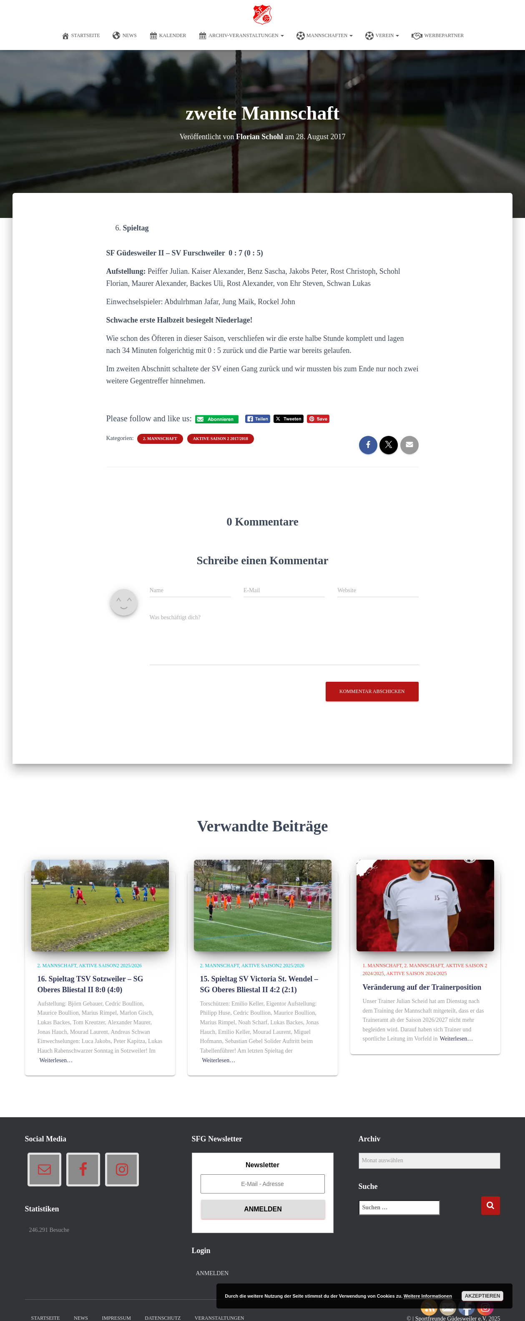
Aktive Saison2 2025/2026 (110, 965)
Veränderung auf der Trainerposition (422, 987)
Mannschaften (324, 36)
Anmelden (212, 1273)
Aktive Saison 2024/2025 (416, 973)
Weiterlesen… (56, 1060)
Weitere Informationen (428, 1295)
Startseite (80, 36)
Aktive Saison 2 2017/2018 (220, 438)
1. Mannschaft (382, 965)
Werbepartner (438, 36)
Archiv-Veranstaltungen (241, 36)
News (125, 36)
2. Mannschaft (160, 438)
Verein (382, 36)
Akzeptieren (482, 1296)
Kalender (167, 36)
